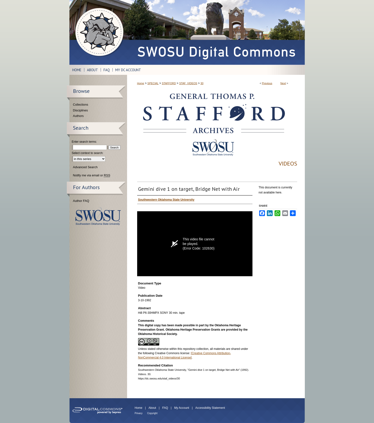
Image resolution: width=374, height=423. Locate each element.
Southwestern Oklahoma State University (98, 216)
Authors (78, 116)
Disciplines (80, 110)
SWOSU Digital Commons (216, 32)
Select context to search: (87, 153)
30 (202, 83)
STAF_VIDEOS (188, 83)
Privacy (139, 413)
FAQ (165, 408)
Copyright (152, 413)
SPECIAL (153, 83)
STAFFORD (169, 83)
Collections (80, 104)
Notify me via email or (91, 175)
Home (140, 83)
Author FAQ (81, 201)
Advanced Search (85, 167)
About (152, 408)
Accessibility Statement (210, 408)
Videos (288, 163)
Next (283, 83)
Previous (267, 83)
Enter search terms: (84, 141)
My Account (181, 408)
